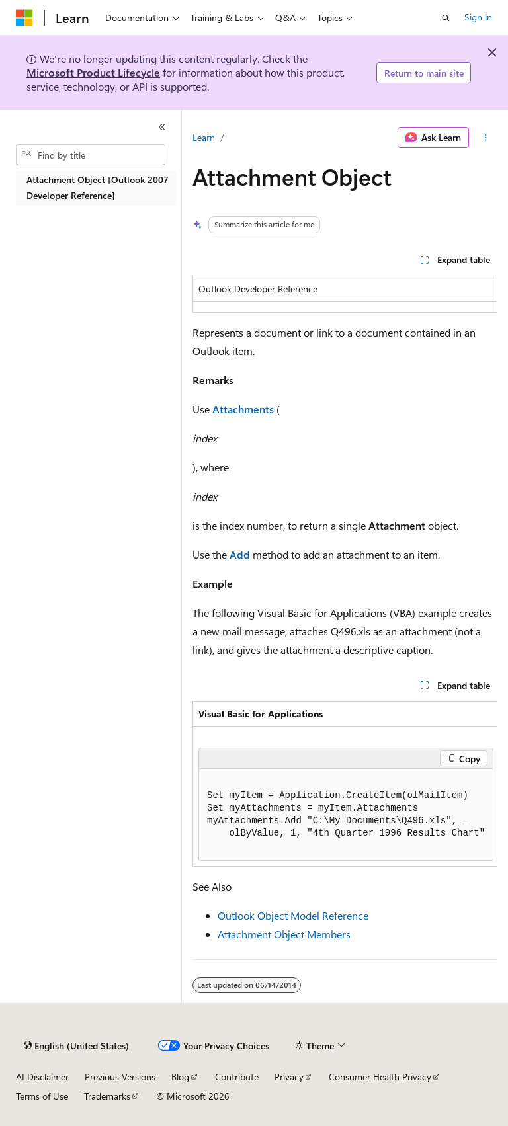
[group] (344, 784)
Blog (180, 1076)
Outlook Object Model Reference (293, 915)
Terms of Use (42, 1096)
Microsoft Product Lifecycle (93, 72)
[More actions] (485, 137)
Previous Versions (120, 1076)
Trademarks (107, 1096)
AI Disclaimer (42, 1076)
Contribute (237, 1076)
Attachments (243, 409)
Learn (203, 137)
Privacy (289, 1076)
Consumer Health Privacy (380, 1076)
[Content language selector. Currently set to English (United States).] (76, 1046)
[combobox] (90, 154)
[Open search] (446, 18)
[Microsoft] (24, 17)
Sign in (478, 17)
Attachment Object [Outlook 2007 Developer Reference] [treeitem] (97, 187)
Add (240, 554)
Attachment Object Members (284, 934)
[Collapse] (162, 127)
